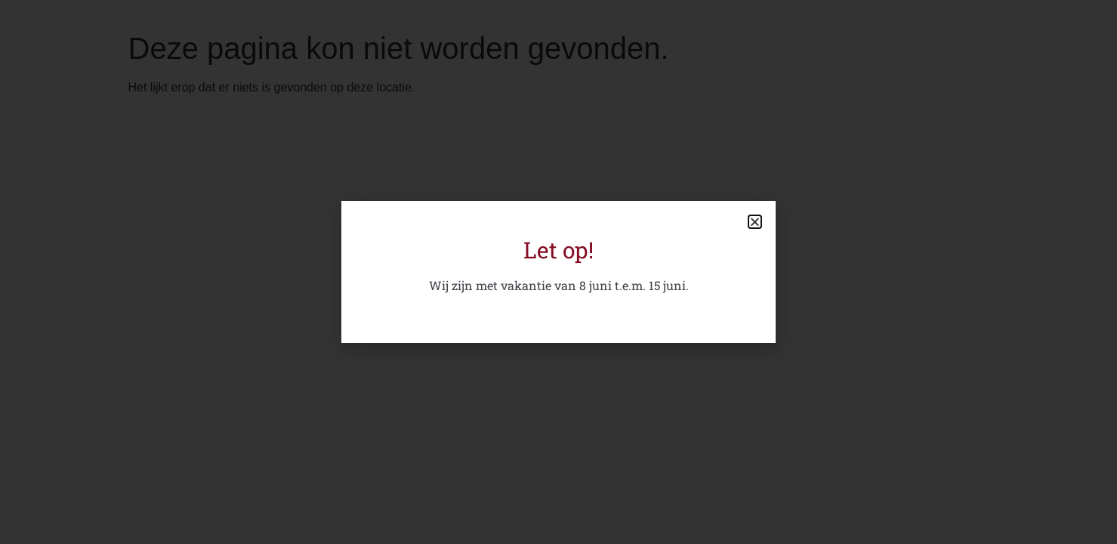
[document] (558, 272)
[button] (755, 221)
